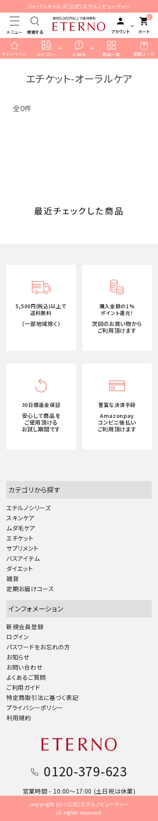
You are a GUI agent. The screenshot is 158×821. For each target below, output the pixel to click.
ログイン (17, 637)
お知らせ (17, 657)
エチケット (20, 538)
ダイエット (19, 568)
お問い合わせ (24, 667)
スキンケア (20, 518)
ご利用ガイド (23, 687)
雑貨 (12, 578)
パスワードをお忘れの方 (38, 647)
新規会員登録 (24, 626)
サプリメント (22, 548)
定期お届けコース (30, 588)
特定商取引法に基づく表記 (42, 697)
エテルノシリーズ (28, 507)
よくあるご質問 (26, 677)
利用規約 (18, 717)
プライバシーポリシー (34, 707)
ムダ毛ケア (21, 528)
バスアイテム (23, 558)
